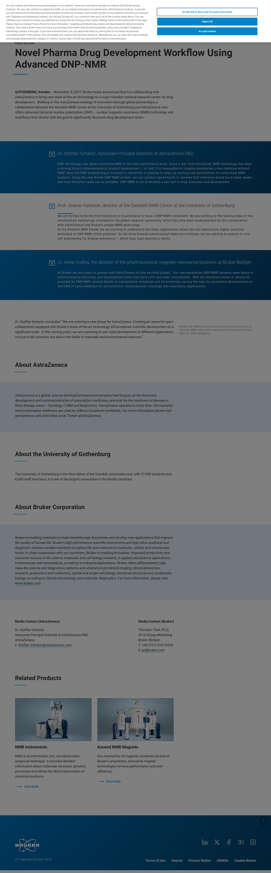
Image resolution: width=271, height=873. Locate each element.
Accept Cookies (207, 31)
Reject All (207, 21)
